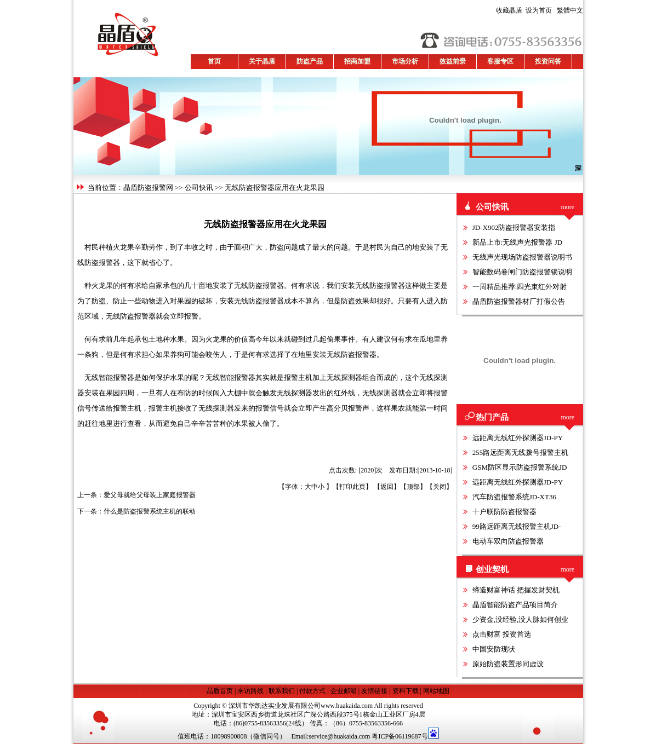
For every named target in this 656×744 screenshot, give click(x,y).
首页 (214, 61)
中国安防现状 (493, 649)
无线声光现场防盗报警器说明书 (522, 257)
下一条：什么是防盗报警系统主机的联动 (136, 511)
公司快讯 (199, 187)
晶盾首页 (221, 691)
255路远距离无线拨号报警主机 (520, 452)
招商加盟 (357, 61)
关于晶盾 (262, 61)
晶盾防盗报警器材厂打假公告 (518, 301)
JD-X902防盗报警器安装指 (514, 227)
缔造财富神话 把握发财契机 (516, 590)
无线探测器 (344, 377)
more (568, 207)
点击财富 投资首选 (501, 634)
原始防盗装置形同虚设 (508, 664)
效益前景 (453, 61)
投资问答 (548, 61)
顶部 (413, 487)
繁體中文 (568, 10)
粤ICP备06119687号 (399, 736)
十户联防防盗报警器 (504, 511)
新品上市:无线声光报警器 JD (517, 242)
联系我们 (282, 691)
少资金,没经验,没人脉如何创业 (520, 619)
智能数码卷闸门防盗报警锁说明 (522, 272)
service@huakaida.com (339, 736)
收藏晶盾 (511, 10)
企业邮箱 (343, 691)
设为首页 (524, 10)
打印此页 (352, 487)
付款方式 (312, 691)
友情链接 (374, 691)
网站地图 (436, 691)
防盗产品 (309, 61)
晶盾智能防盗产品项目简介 (515, 605)
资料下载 (405, 691)
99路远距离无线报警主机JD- (516, 526)
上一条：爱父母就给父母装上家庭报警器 (136, 495)
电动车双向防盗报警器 (508, 541)
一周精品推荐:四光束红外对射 (519, 286)
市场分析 (405, 61)
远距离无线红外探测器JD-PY (517, 438)
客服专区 (500, 61)
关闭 (439, 487)
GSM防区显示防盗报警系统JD (519, 467)
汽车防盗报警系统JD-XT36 (514, 497)
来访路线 (250, 691)
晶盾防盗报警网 (148, 187)
